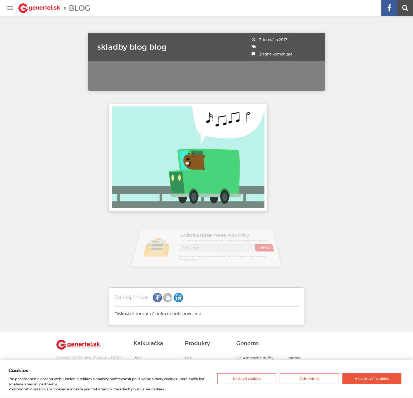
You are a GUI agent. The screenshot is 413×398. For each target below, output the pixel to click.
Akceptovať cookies (372, 378)
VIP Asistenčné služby (254, 358)
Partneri (294, 358)
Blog (79, 8)
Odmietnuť (309, 378)
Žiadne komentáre (275, 54)
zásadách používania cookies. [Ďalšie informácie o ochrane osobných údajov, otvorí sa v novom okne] (139, 389)
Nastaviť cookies (247, 378)
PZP (137, 358)
